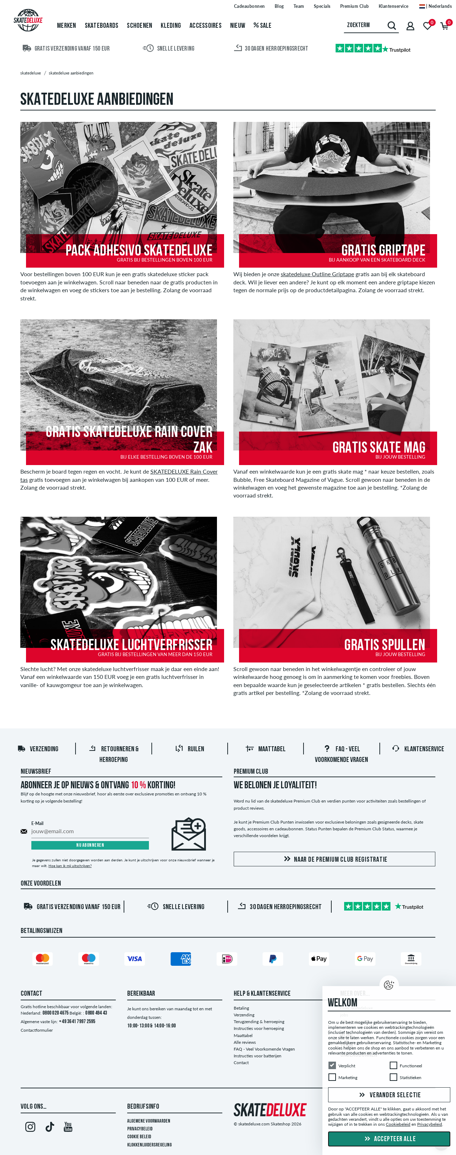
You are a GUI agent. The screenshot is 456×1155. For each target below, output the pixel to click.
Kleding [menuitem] (171, 26)
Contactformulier (37, 1030)
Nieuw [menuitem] (237, 26)
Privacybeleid (139, 1129)
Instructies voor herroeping (259, 1028)
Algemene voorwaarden (148, 1121)
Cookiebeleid (398, 1124)
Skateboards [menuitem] (102, 26)
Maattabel (265, 749)
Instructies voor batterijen (257, 1055)
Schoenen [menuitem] (139, 26)
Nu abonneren (90, 845)
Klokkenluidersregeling (149, 1145)
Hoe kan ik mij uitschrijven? (70, 865)
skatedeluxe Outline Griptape (317, 273)
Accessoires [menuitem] (206, 26)
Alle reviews (245, 1042)
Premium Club (251, 771)
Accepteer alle (389, 1139)
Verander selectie (389, 1095)
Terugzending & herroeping (259, 1021)
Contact (241, 1062)
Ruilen (189, 749)
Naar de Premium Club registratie (334, 859)
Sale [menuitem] (263, 26)
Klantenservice (418, 749)
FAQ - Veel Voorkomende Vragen (264, 1049)
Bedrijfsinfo (143, 1106)
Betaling (241, 1008)
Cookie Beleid (139, 1137)
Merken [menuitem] (66, 26)
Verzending (37, 749)
